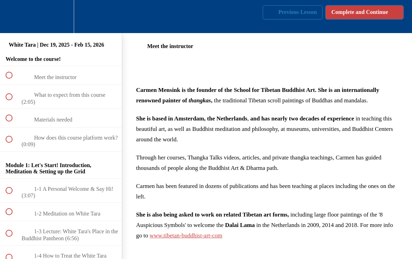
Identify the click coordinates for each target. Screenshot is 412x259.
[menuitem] (61, 16)
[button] (13, 16)
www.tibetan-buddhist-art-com (186, 235)
